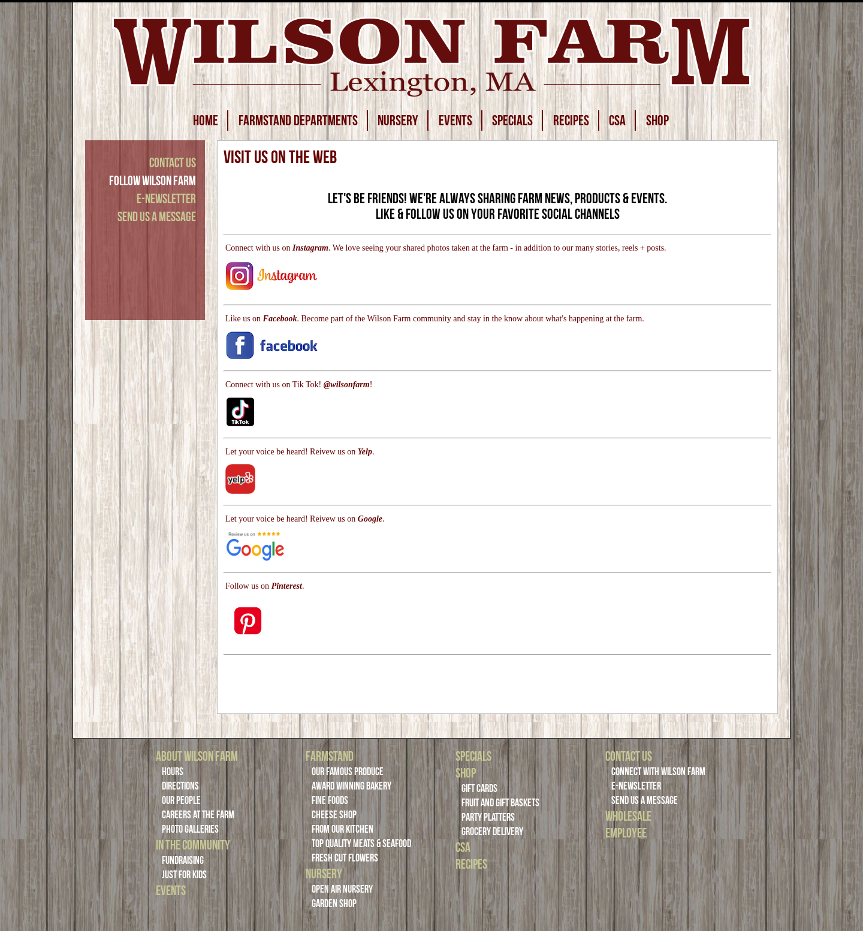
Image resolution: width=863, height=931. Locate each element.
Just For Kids (184, 875)
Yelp (365, 451)
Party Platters (488, 817)
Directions (180, 786)
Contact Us (172, 162)
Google (370, 518)
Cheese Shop (334, 815)
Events (171, 890)
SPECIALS (512, 120)
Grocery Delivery (492, 831)
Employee (626, 832)
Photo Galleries (190, 829)
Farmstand (330, 756)
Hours (172, 772)
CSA (617, 120)
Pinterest (286, 586)
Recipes (471, 864)
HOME (205, 120)
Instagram (310, 247)
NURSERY (398, 120)
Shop (465, 773)
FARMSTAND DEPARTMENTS (298, 120)
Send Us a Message (156, 216)
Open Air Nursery (342, 889)
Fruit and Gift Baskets (500, 803)
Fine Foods (330, 800)
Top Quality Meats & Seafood (361, 843)
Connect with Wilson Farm (658, 772)
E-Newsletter (166, 198)
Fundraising (183, 860)
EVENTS (455, 120)
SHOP (657, 120)
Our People (181, 800)
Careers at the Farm (198, 815)
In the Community (193, 844)
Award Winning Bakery (351, 786)
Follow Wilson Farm (152, 180)
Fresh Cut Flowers (345, 858)
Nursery (324, 873)
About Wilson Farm (197, 756)
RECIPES (571, 120)
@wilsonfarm (347, 384)
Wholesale (628, 816)
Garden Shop (334, 903)
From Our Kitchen (342, 829)
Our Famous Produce (348, 772)
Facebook (280, 318)
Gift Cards (479, 788)
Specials (473, 756)
